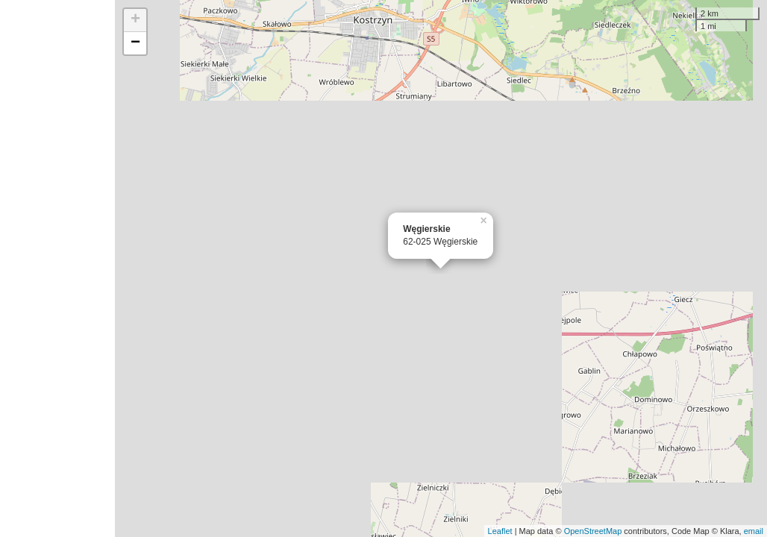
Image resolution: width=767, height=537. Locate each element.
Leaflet (500, 531)
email (753, 531)
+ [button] (135, 20)
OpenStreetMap (593, 531)
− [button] (135, 43)
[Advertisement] (57, 268)
